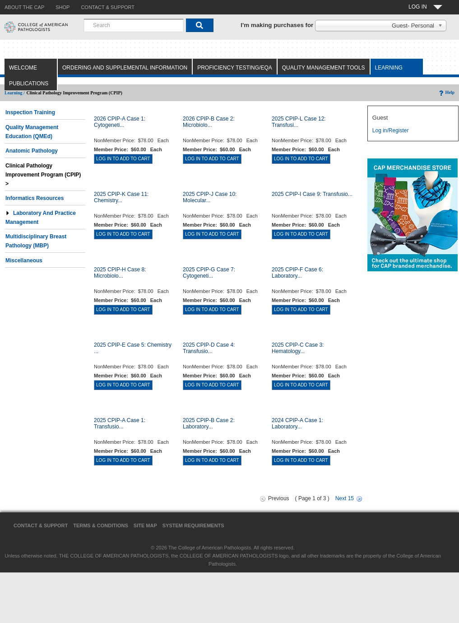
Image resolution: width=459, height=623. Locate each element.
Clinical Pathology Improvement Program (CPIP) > (44, 175)
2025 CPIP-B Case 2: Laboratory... (209, 423)
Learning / (15, 92)
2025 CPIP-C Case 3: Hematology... (298, 348)
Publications (28, 83)
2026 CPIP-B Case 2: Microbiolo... (209, 122)
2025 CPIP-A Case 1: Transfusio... (119, 423)
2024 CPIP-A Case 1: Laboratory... (297, 423)
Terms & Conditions (100, 525)
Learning (389, 68)
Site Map (145, 525)
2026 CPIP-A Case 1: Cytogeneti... (119, 122)
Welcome (23, 68)
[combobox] (133, 25)
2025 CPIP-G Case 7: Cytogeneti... (209, 272)
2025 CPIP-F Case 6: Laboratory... (297, 272)
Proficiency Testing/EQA (234, 68)
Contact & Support (41, 525)
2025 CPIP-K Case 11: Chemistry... (121, 197)
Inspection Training (30, 112)
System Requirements (193, 525)
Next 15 (344, 498)
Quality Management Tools (323, 68)
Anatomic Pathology (31, 151)
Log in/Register (390, 130)
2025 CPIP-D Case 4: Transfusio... (209, 348)
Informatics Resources (34, 198)
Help (446, 92)
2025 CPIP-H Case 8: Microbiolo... (120, 272)
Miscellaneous (23, 260)
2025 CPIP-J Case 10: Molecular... (209, 197)
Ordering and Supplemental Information (124, 68)
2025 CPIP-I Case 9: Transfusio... (312, 194)
